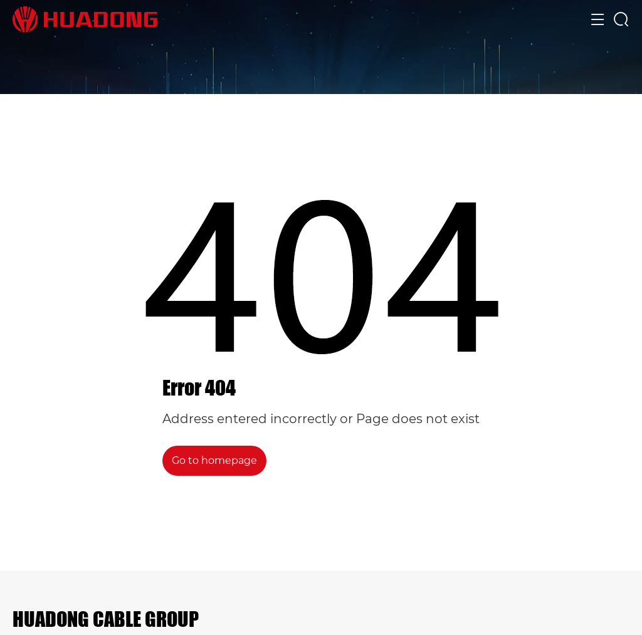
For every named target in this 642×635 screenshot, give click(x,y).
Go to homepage (214, 460)
